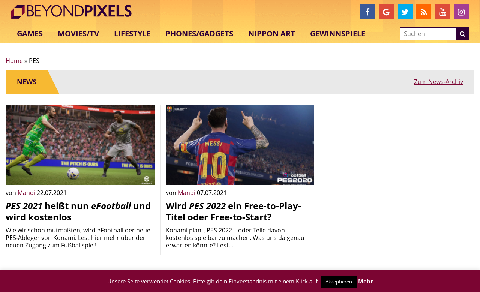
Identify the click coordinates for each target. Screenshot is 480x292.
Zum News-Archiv (438, 82)
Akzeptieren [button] (339, 281)
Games (30, 33)
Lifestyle (132, 33)
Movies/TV (78, 33)
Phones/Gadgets (199, 33)
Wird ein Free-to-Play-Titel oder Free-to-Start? (233, 211)
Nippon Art (271, 33)
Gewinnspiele (337, 33)
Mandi (27, 193)
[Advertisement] (400, 157)
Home (14, 61)
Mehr (365, 281)
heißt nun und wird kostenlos (78, 211)
